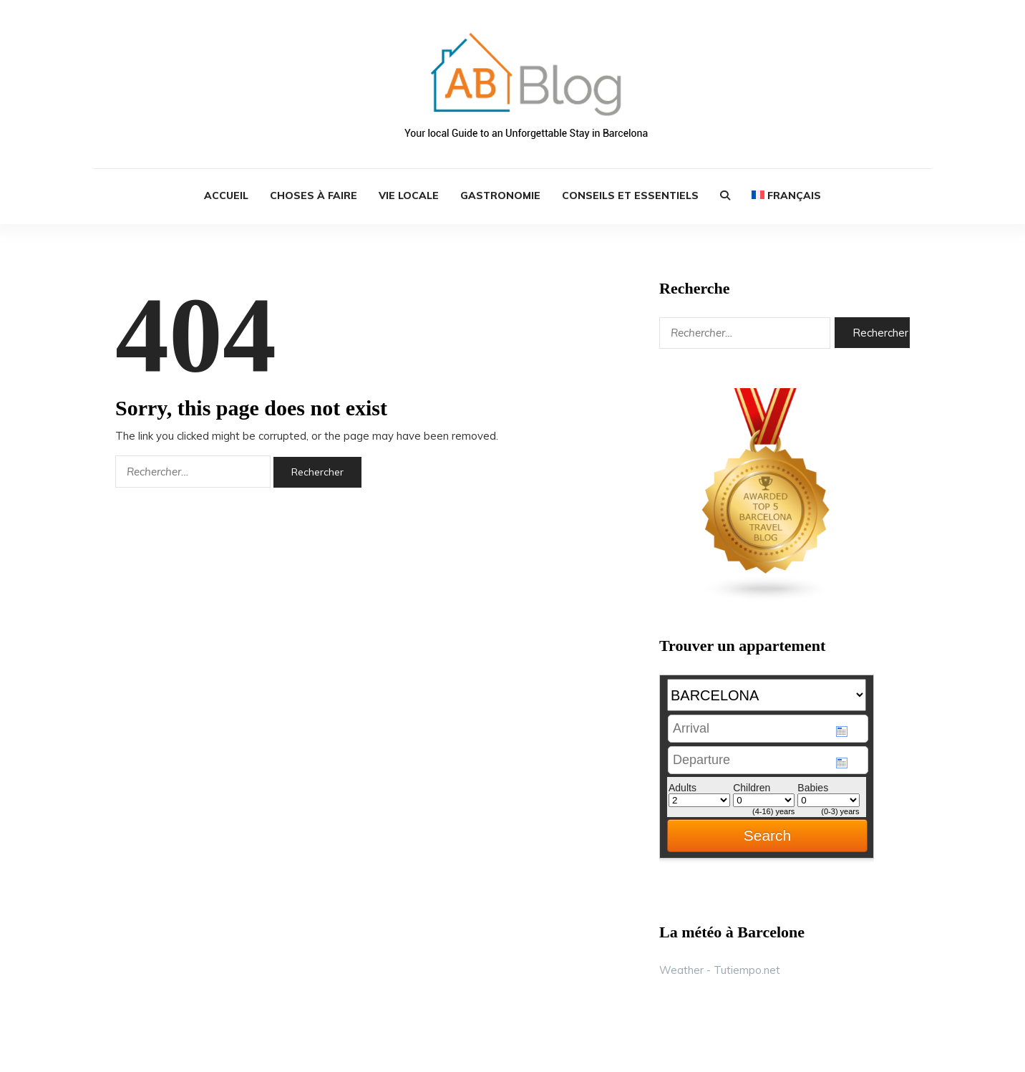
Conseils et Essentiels (630, 195)
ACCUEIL (226, 195)
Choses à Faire (313, 195)
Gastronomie (500, 195)
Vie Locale (409, 195)
